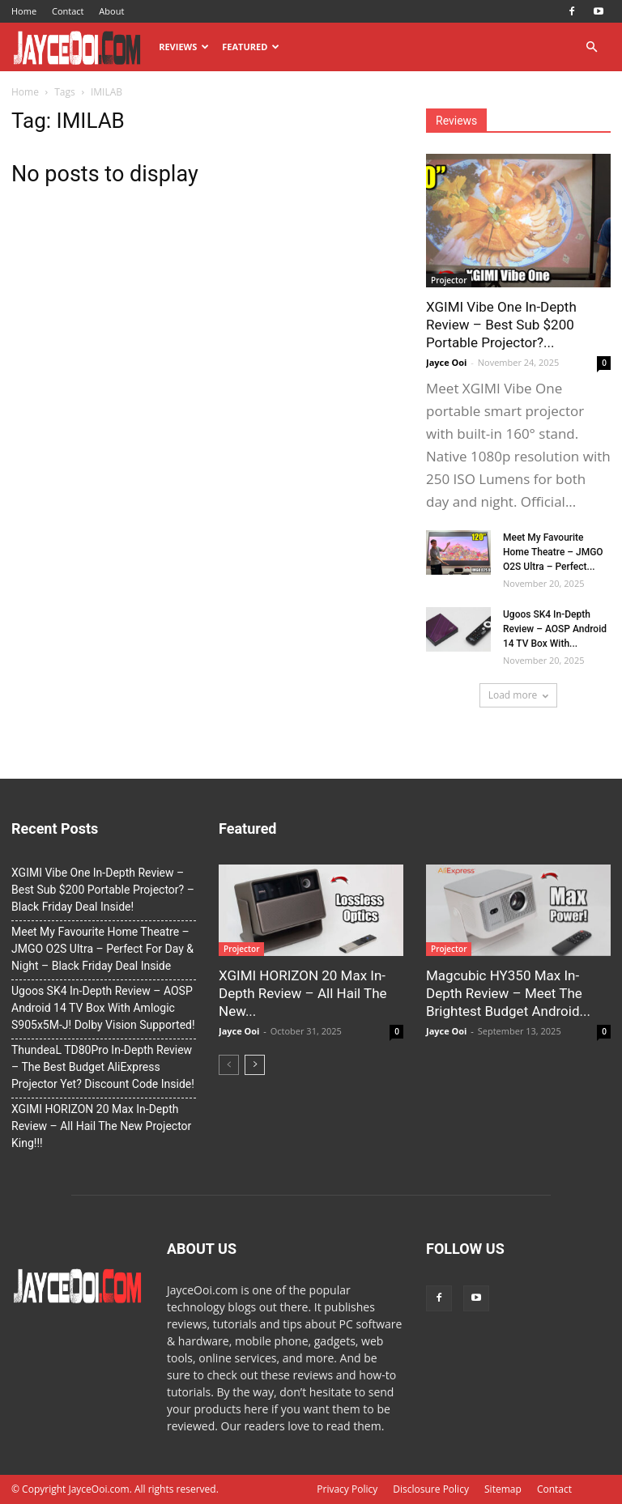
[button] (591, 47)
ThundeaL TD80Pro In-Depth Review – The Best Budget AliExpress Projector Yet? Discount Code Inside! (102, 1066)
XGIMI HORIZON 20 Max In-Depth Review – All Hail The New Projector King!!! (101, 1126)
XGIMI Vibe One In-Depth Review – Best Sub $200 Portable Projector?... (501, 325)
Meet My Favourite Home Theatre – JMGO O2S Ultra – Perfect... (553, 552)
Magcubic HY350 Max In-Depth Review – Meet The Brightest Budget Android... (508, 993)
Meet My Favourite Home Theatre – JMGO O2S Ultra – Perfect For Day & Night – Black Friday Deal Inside (102, 948)
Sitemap (503, 1489)
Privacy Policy (347, 1489)
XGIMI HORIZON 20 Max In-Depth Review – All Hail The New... (303, 993)
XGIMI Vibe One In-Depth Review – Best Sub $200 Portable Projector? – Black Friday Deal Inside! (102, 889)
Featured (250, 46)
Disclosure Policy (431, 1489)
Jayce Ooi (446, 362)
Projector (448, 280)
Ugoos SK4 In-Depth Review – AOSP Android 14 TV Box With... (555, 629)
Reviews (184, 46)
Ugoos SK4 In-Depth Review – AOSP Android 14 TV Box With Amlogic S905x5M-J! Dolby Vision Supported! (103, 1007)
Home (23, 11)
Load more (518, 695)
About (111, 11)
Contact (68, 11)
